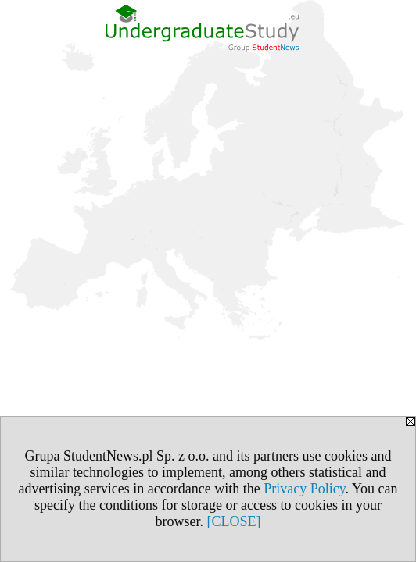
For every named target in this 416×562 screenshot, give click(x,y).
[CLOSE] (234, 521)
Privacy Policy (304, 488)
